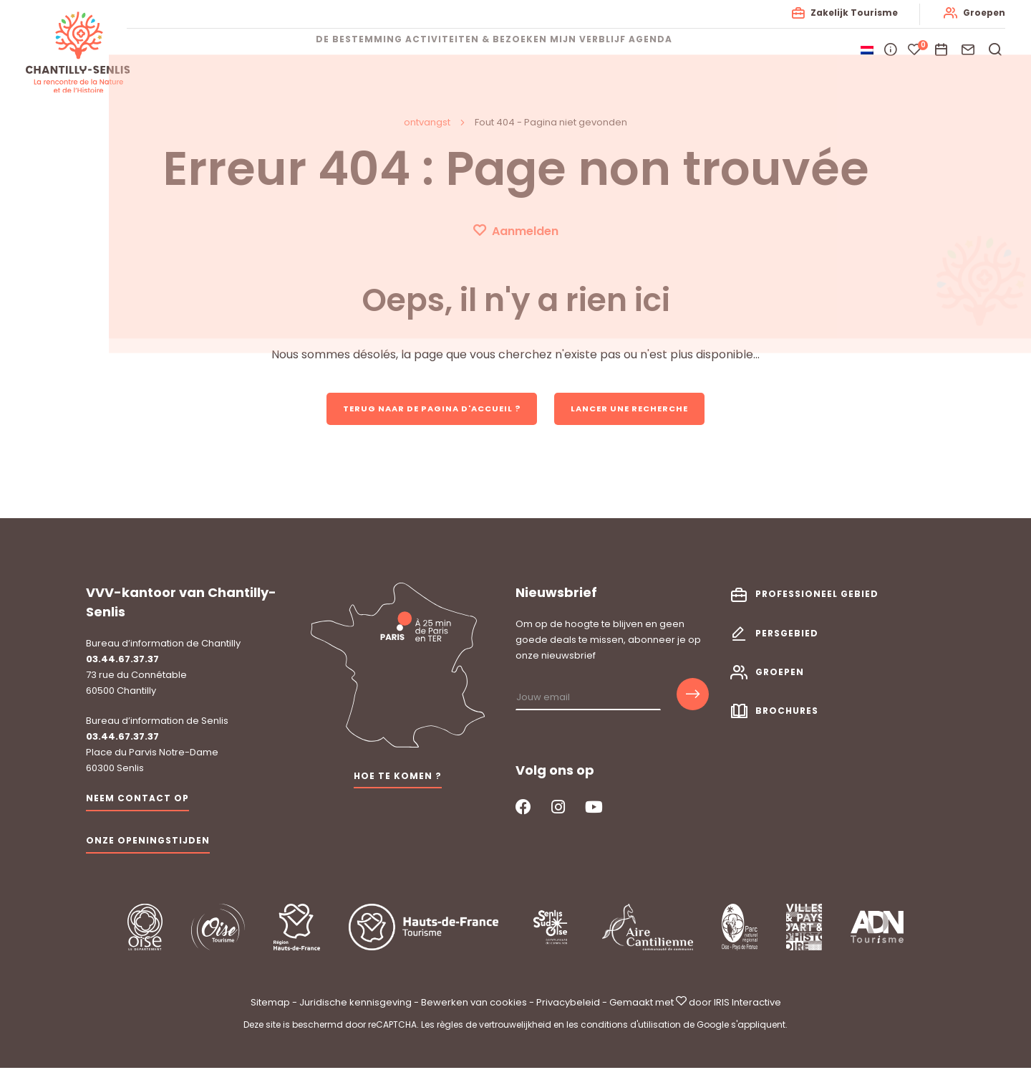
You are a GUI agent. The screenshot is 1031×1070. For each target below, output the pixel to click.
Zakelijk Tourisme (851, 12)
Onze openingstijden (148, 842)
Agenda (693, 50)
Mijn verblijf (609, 50)
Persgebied (786, 635)
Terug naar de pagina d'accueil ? (426, 409)
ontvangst (427, 122)
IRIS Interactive (747, 1004)
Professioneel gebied (816, 596)
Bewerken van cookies (474, 1004)
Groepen (981, 12)
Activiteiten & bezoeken (476, 50)
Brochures (786, 712)
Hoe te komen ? (398, 777)
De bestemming (337, 50)
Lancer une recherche (639, 409)
